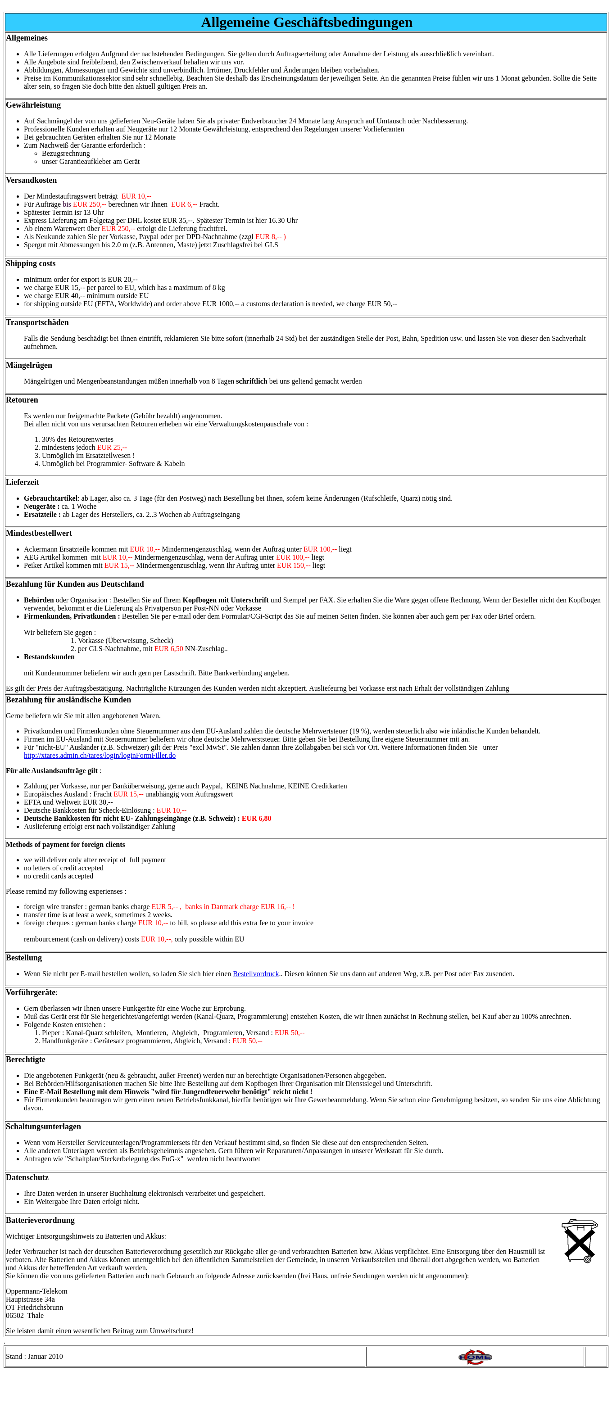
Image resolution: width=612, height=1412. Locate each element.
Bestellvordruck (256, 974)
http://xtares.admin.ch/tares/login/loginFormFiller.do (100, 755)
